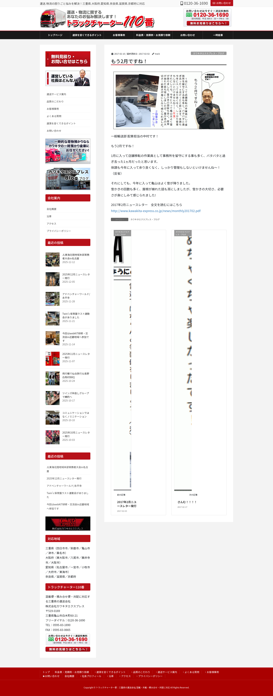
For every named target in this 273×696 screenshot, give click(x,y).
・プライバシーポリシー (149, 676)
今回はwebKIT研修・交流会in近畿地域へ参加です (75, 337)
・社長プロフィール (90, 676)
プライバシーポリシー (59, 231)
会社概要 (51, 209)
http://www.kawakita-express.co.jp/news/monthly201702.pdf (156, 210)
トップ (46, 672)
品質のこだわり (55, 101)
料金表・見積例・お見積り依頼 (72, 672)
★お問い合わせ (51, 676)
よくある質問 (54, 116)
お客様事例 (53, 108)
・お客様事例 (211, 672)
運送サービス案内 (56, 94)
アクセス (51, 223)
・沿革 (110, 676)
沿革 (49, 216)
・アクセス (125, 676)
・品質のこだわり (140, 672)
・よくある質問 (190, 672)
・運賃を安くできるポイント (110, 672)
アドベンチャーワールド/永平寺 (64, 485)
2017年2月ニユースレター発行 (126, 504)
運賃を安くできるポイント (61, 123)
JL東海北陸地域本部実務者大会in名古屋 (75, 256)
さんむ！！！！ (187, 502)
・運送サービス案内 (166, 672)
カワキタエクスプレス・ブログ (208, 53)
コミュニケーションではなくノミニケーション (75, 414)
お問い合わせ (222, 3)
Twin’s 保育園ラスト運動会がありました (76, 315)
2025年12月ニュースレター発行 (64, 478)
